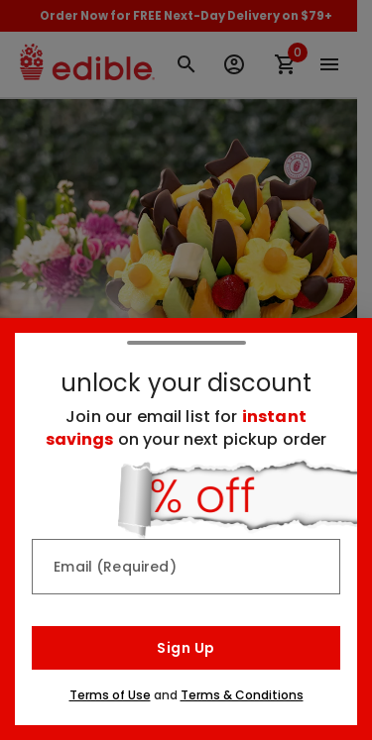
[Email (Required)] (186, 566)
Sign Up (185, 648)
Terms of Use (110, 695)
